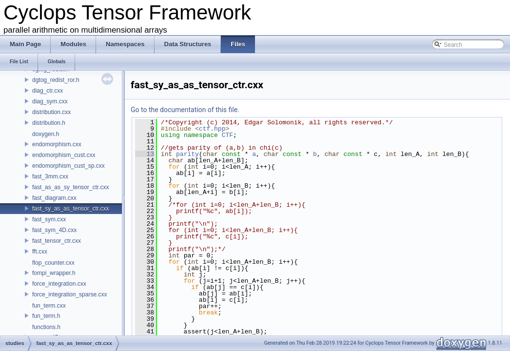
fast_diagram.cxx (54, 198)
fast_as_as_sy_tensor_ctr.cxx (70, 187)
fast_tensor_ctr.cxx (56, 240)
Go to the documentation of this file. (185, 110)
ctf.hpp (212, 128)
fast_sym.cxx (49, 219)
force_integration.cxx (59, 283)
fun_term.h (46, 315)
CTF (227, 135)
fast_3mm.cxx (50, 176)
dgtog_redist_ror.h (55, 80)
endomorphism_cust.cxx (63, 155)
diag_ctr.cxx (47, 90)
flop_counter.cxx (53, 262)
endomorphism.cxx (56, 144)
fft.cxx (39, 251)
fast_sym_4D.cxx (54, 230)
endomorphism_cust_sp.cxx (68, 165)
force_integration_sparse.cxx (69, 294)
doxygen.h (45, 134)
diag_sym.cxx (50, 101)
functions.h (46, 327)
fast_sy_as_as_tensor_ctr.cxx (70, 208)
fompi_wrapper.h (54, 273)
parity (187, 154)
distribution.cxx (51, 112)
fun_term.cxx (49, 305)
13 (144, 154)
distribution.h (48, 122)
